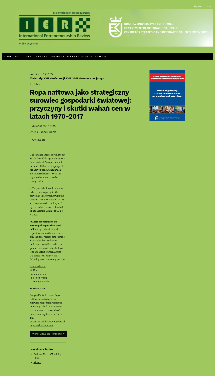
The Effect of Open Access (48, 251)
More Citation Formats (47, 333)
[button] (23, 56)
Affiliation (38, 139)
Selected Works (39, 277)
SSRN (34, 270)
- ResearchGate (38, 266)
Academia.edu (38, 274)
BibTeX (37, 362)
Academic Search (40, 281)
